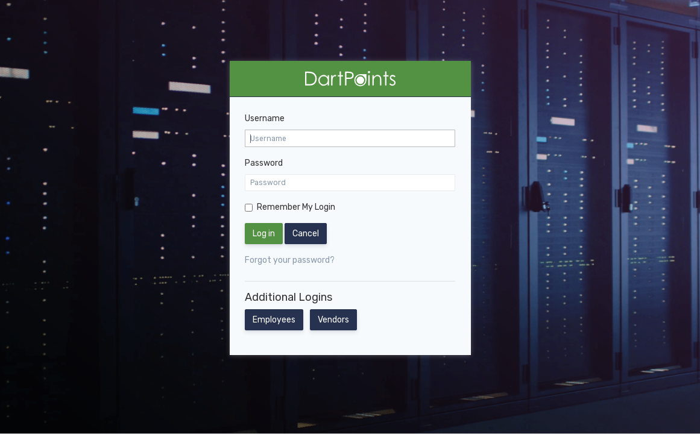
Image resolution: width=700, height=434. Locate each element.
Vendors (333, 320)
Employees (274, 320)
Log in (264, 233)
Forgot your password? (290, 260)
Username (265, 118)
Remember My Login (296, 207)
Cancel (305, 233)
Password (264, 163)
